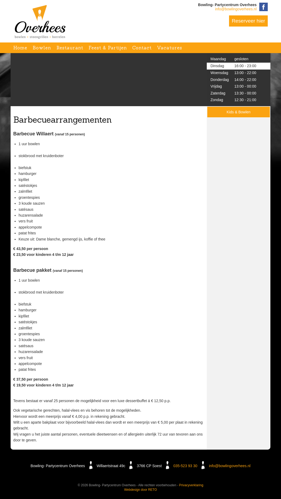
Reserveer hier (248, 21)
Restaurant (69, 48)
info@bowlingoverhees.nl (236, 9)
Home (20, 48)
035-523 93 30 (185, 466)
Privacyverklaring (191, 485)
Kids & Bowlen (239, 112)
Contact (142, 48)
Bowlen (42, 48)
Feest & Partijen (108, 48)
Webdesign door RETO (140, 490)
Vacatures (169, 48)
